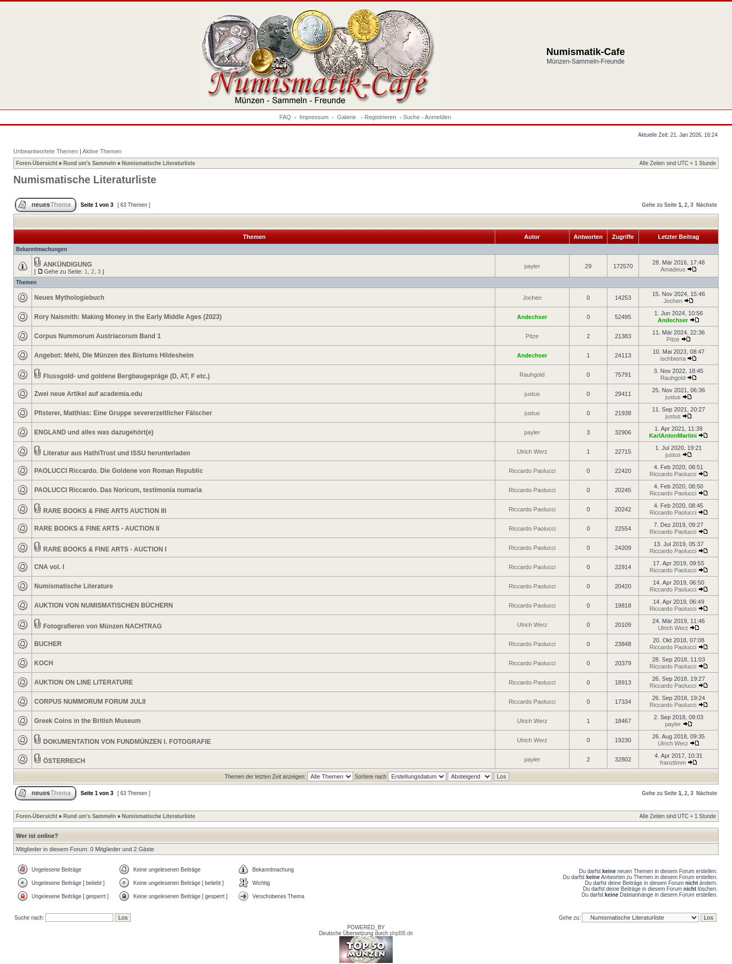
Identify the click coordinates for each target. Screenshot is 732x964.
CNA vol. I (49, 567)
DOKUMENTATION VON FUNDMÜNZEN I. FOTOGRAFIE (127, 741)
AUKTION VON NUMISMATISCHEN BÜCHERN (103, 605)
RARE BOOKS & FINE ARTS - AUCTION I (105, 549)
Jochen (532, 297)
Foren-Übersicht (36, 163)
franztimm (673, 762)
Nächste (706, 205)
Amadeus (672, 269)
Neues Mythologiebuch (69, 297)
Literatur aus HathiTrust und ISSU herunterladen (116, 453)
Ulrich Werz (532, 451)
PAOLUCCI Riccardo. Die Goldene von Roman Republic (118, 471)
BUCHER (47, 644)
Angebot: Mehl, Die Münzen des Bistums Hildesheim (114, 355)
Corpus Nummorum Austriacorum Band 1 (97, 336)
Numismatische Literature (73, 586)
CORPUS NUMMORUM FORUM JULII (90, 701)
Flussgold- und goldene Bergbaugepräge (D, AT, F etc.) (126, 376)
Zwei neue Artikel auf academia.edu (88, 394)
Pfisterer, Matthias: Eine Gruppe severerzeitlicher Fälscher (123, 413)
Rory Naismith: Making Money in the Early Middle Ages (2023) (128, 317)
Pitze (532, 336)
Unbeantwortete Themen (45, 151)
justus (532, 394)
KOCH (43, 663)
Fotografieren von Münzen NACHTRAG (102, 626)
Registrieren (380, 117)
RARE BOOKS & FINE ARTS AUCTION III (104, 511)
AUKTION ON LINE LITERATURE (83, 682)
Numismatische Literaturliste (158, 163)
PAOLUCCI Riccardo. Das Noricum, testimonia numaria (118, 490)
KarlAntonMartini (673, 435)
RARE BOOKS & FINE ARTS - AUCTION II (96, 528)
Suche (411, 117)
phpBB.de (401, 933)
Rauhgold (531, 374)
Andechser (532, 317)
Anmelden (438, 117)
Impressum (314, 117)
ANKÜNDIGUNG (67, 264)
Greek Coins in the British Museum (87, 721)
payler (532, 266)
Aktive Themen (101, 151)
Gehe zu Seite (659, 205)
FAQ (285, 117)
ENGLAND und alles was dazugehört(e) (93, 432)
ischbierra (673, 358)
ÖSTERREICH (64, 761)
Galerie (347, 117)
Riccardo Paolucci (532, 471)
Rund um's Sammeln (89, 163)
